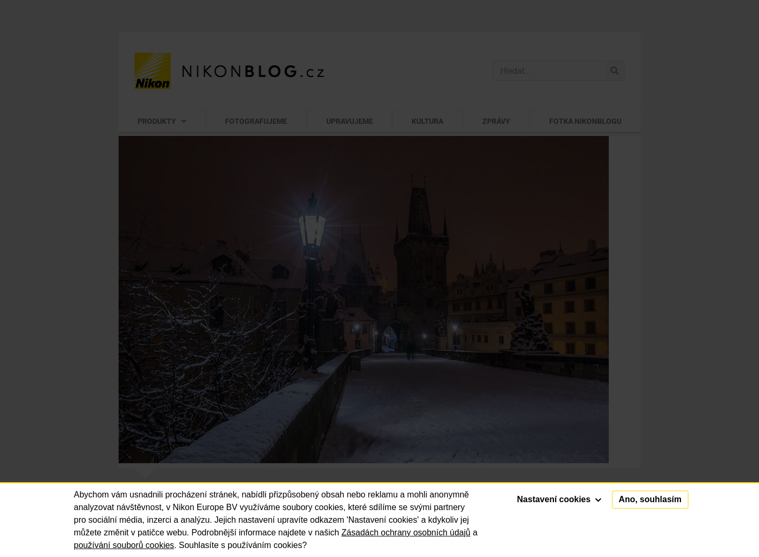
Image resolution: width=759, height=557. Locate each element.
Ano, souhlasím (650, 499)
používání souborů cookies (124, 545)
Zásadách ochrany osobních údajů (406, 532)
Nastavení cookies (559, 499)
